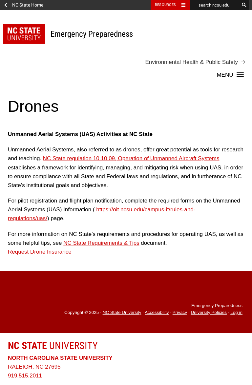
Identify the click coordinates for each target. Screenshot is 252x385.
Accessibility (157, 312)
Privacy (180, 312)
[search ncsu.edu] (214, 5)
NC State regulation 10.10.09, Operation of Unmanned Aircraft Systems (131, 158)
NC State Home (27, 5)
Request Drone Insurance (40, 252)
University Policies (209, 312)
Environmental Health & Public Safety (191, 62)
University (53, 345)
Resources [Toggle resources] (165, 5)
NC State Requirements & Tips (101, 243)
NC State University (122, 312)
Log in (236, 312)
